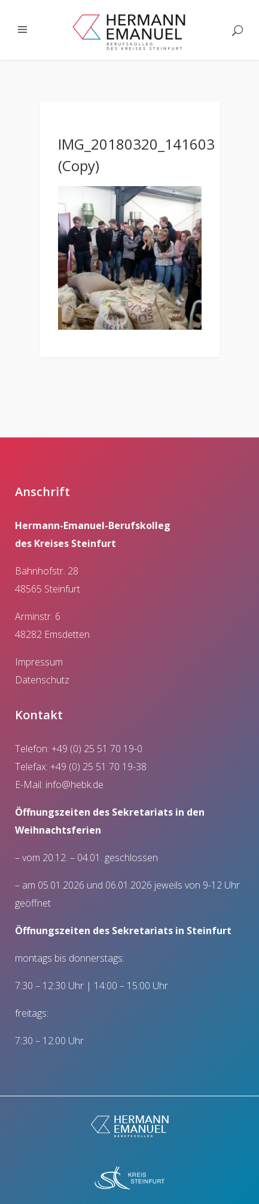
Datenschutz (42, 679)
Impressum (39, 661)
